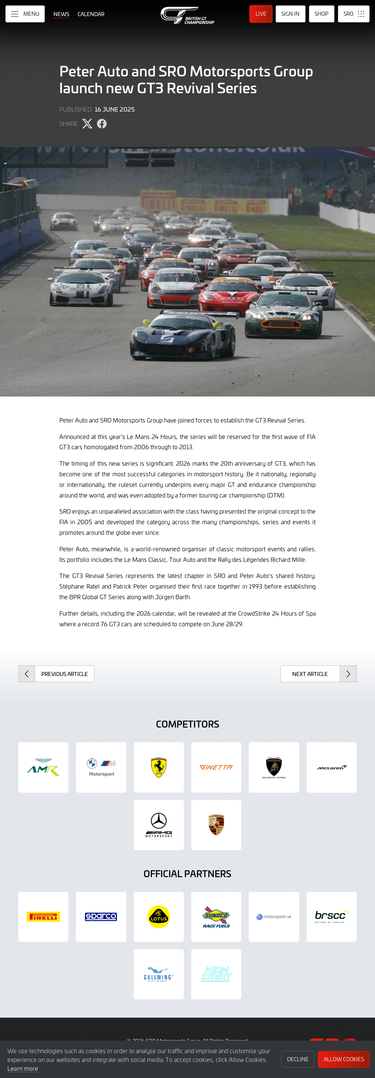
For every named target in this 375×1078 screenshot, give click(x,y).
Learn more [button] (22, 1068)
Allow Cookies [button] (344, 1059)
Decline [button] (298, 1059)
